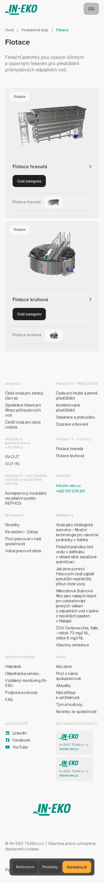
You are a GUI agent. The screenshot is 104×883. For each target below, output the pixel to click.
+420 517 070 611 (70, 491)
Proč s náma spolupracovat (68, 676)
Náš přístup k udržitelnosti (68, 695)
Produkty (50, 866)
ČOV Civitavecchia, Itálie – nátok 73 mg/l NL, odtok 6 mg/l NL (77, 632)
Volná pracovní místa (23, 550)
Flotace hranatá (30, 166)
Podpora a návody (21, 692)
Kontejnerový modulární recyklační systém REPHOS (25, 498)
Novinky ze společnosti (76, 711)
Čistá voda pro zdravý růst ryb (24, 396)
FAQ (9, 699)
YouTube (16, 747)
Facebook (17, 740)
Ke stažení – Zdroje (21, 531)
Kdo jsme (64, 666)
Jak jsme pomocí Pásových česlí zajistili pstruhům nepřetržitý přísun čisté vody (75, 576)
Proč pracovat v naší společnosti (23, 541)
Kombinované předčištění (68, 408)
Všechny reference (72, 644)
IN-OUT (12, 456)
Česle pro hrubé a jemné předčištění (77, 396)
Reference (25, 866)
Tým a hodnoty (69, 704)
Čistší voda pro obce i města (23, 425)
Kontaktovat (77, 867)
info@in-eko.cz (68, 485)
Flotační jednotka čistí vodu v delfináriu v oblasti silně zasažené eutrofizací (76, 554)
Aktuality (63, 685)
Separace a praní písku (75, 417)
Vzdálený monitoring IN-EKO (26, 683)
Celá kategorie (29, 181)
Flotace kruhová (30, 299)
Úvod (9, 30)
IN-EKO (21, 10)
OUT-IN (12, 463)
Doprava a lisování (72, 424)
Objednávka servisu (22, 673)
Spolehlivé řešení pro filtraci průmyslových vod (23, 410)
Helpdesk (13, 666)
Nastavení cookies (22, 848)
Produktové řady (34, 30)
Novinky (12, 524)
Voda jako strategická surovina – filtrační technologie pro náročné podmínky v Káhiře (77, 532)
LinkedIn (16, 733)
